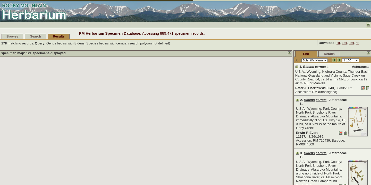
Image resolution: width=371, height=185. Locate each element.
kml (351, 43)
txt (338, 43)
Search (35, 36)
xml (344, 43)
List (268, 54)
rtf (357, 43)
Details (290, 54)
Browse (12, 36)
